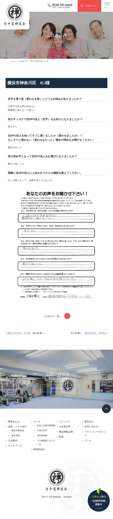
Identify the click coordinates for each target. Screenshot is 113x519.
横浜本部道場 (17, 430)
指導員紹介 (39, 449)
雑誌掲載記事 (66, 431)
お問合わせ (90, 5)
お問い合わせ (56, 388)
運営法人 (89, 421)
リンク (87, 440)
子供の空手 (42, 430)
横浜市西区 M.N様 (95, 333)
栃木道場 (15, 435)
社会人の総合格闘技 (46, 425)
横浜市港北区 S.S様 (19, 333)
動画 (61, 436)
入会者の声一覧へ (52, 316)
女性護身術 (42, 435)
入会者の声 (65, 426)
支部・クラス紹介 (17, 426)
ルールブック (15, 445)
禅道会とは (14, 421)
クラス (36, 421)
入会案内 (12, 440)
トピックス (65, 421)
